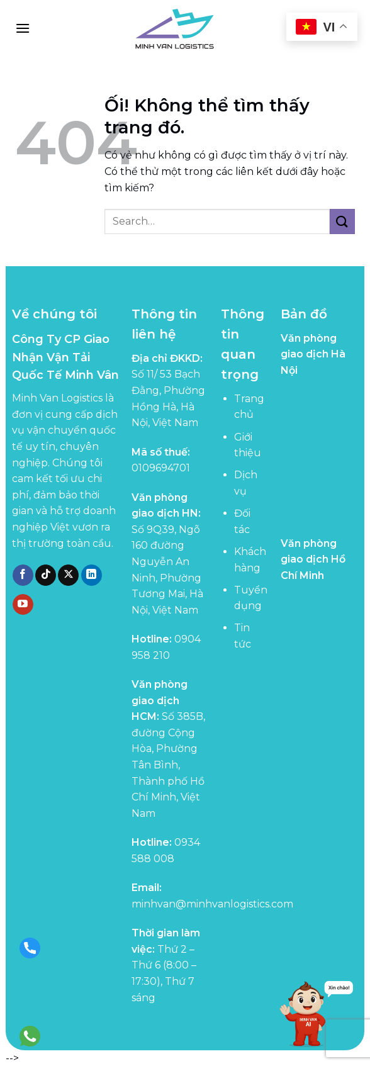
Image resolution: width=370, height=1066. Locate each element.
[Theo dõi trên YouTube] (23, 604)
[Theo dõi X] (68, 575)
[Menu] (22, 28)
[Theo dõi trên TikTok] (45, 575)
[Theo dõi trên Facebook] (23, 575)
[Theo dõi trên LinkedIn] (91, 575)
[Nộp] (342, 221)
